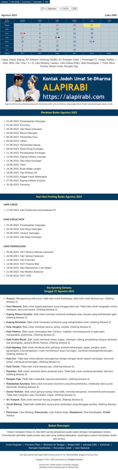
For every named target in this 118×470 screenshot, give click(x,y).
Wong (57, 53)
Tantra (109, 21)
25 (74, 46)
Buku (39, 53)
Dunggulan (22, 20)
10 (40, 41)
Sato (74, 53)
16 (56, 37)
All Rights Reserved (75, 460)
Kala (57, 21)
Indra (40, 21)
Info (46, 2)
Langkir (57, 20)
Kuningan (40, 20)
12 (40, 50)
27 (92, 25)
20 (74, 25)
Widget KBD (74, 444)
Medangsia (74, 20)
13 (57, 25)
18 (57, 46)
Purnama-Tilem (32, 444)
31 (22, 29)
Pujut (92, 20)
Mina (92, 53)
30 (22, 25)
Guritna (92, 21)
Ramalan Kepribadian (40, 448)
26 (74, 50)
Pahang (109, 20)
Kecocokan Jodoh (63, 448)
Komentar (105, 444)
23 (74, 37)
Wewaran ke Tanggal (53, 444)
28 (92, 29)
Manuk (109, 53)
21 (74, 29)
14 (57, 29)
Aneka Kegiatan (14, 444)
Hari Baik (15, 2)
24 (74, 41)
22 (74, 33)
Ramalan (37, 2)
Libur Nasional (82, 448)
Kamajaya (22, 21)
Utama (4, 2)
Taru (22, 53)
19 (57, 50)
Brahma (74, 21)
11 (40, 46)
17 (57, 41)
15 (57, 33)
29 (92, 33)
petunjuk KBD (90, 444)
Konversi (26, 2)
